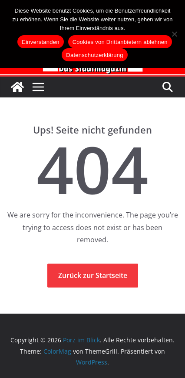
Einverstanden (40, 42)
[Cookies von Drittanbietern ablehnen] (174, 34)
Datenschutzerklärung (94, 55)
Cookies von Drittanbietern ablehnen (120, 42)
